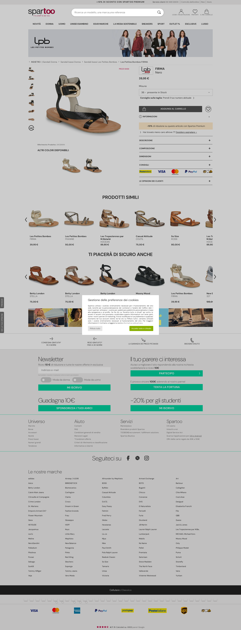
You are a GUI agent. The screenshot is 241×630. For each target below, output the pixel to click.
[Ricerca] (159, 12)
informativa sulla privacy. (133, 323)
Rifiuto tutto (95, 328)
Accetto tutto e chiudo (141, 328)
